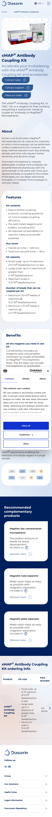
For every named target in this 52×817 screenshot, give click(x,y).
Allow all (26, 425)
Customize (26, 434)
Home (4, 12)
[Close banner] (48, 371)
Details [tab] (26, 378)
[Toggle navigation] (48, 3)
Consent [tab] (9, 378)
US (39, 3)
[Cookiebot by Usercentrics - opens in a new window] (31, 371)
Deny (26, 443)
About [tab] (43, 378)
